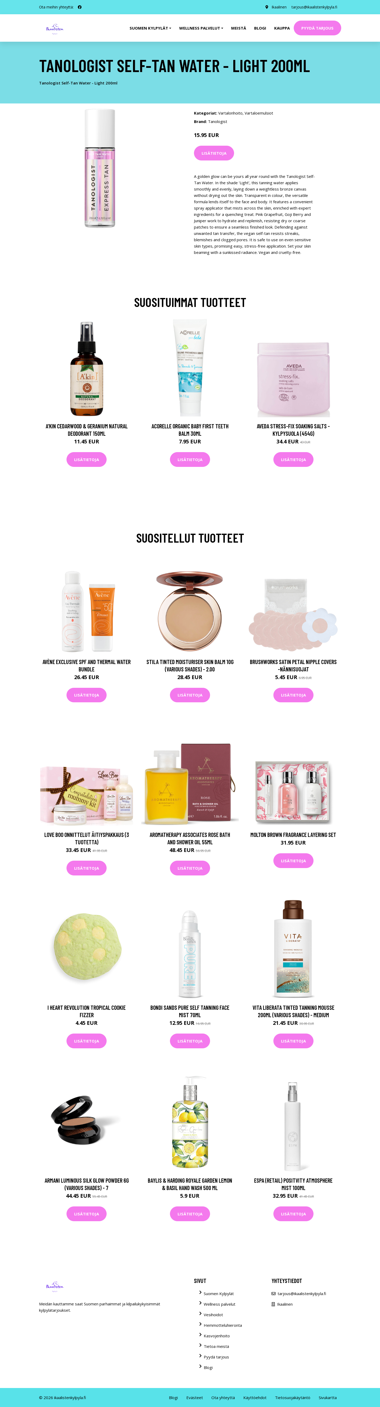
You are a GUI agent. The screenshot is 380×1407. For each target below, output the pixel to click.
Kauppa (282, 28)
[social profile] (80, 7)
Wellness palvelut (219, 1304)
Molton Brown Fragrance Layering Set (293, 834)
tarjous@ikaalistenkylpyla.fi (314, 7)
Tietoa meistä (216, 1346)
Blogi (260, 28)
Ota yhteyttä (223, 1397)
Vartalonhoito (230, 113)
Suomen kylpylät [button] (149, 28)
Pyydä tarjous (317, 28)
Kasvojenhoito (217, 1335)
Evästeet (194, 1397)
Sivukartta (328, 1397)
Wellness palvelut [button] (199, 28)
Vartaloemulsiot (259, 113)
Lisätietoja (214, 153)
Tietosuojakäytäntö (292, 1397)
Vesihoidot (213, 1314)
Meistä (238, 28)
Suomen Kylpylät (219, 1293)
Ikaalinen (278, 7)
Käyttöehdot (255, 1397)
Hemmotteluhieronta (223, 1325)
